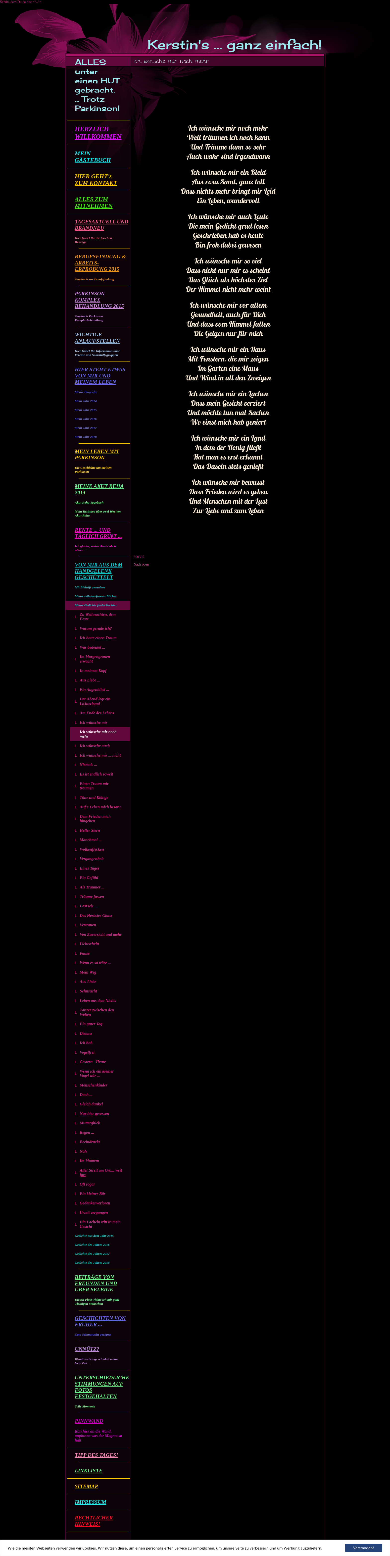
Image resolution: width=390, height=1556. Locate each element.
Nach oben (141, 564)
